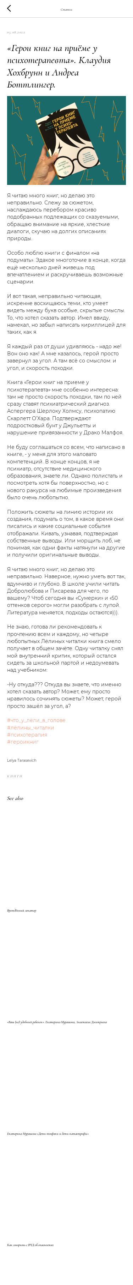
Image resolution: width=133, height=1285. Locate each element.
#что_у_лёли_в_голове (36, 720)
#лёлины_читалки (30, 728)
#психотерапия (27, 735)
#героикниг (23, 742)
